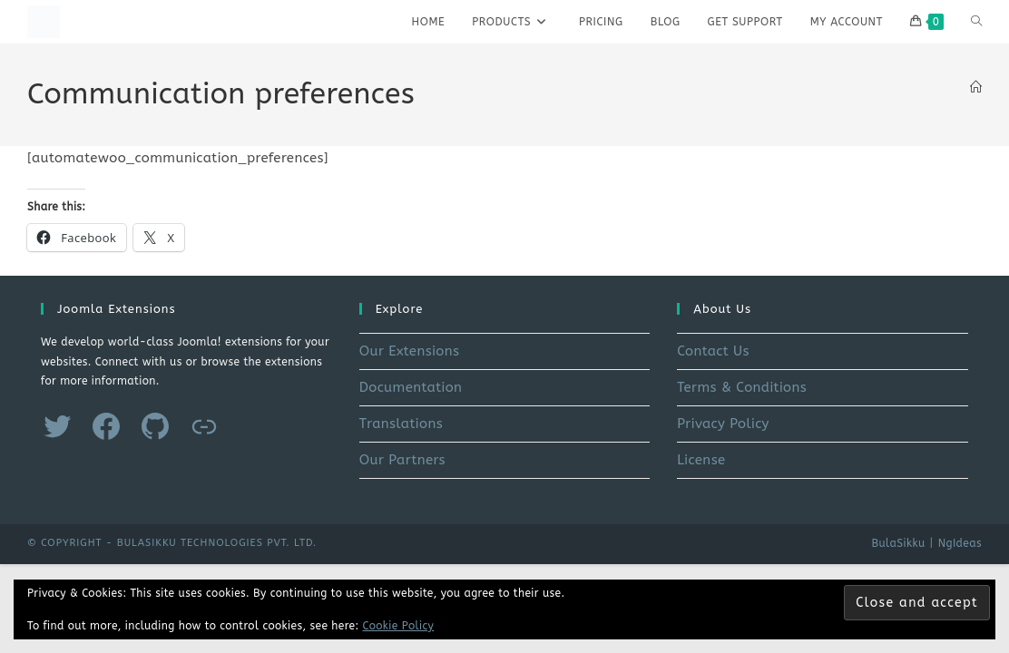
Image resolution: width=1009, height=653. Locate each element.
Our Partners (402, 460)
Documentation (411, 387)
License (701, 460)
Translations (401, 423)
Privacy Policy (723, 423)
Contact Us (713, 351)
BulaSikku (898, 543)
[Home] (976, 87)
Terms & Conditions (742, 387)
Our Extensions (409, 351)
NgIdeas (960, 543)
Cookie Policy (399, 625)
